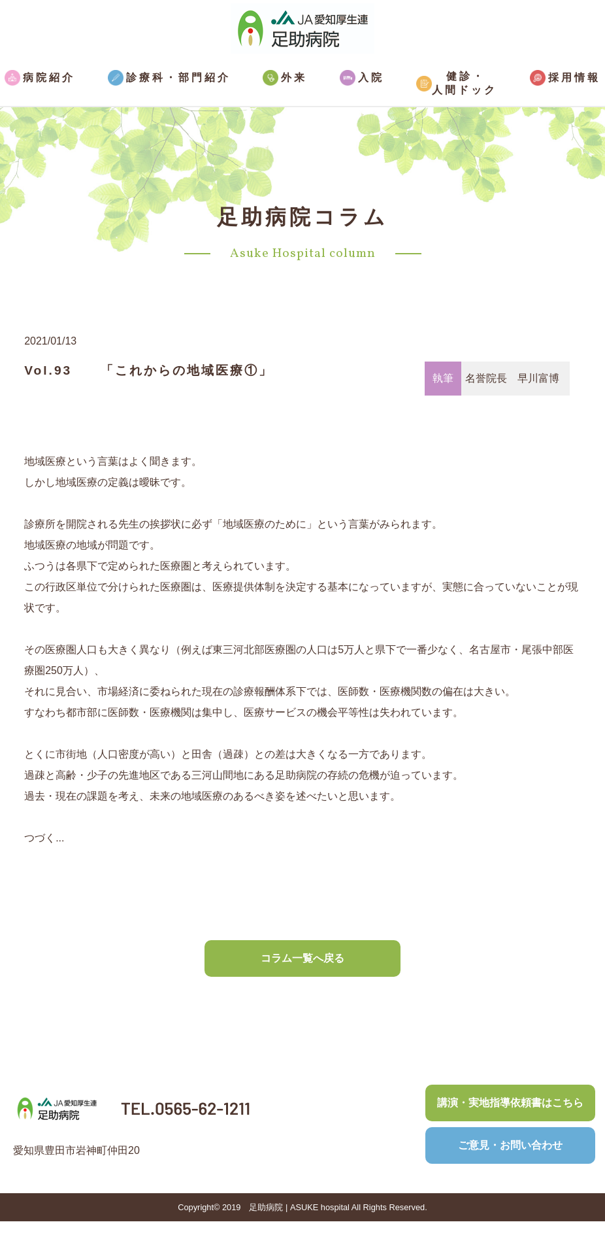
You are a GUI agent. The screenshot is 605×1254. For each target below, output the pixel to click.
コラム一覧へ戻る (302, 958)
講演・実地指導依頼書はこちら (510, 1102)
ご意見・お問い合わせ (510, 1145)
